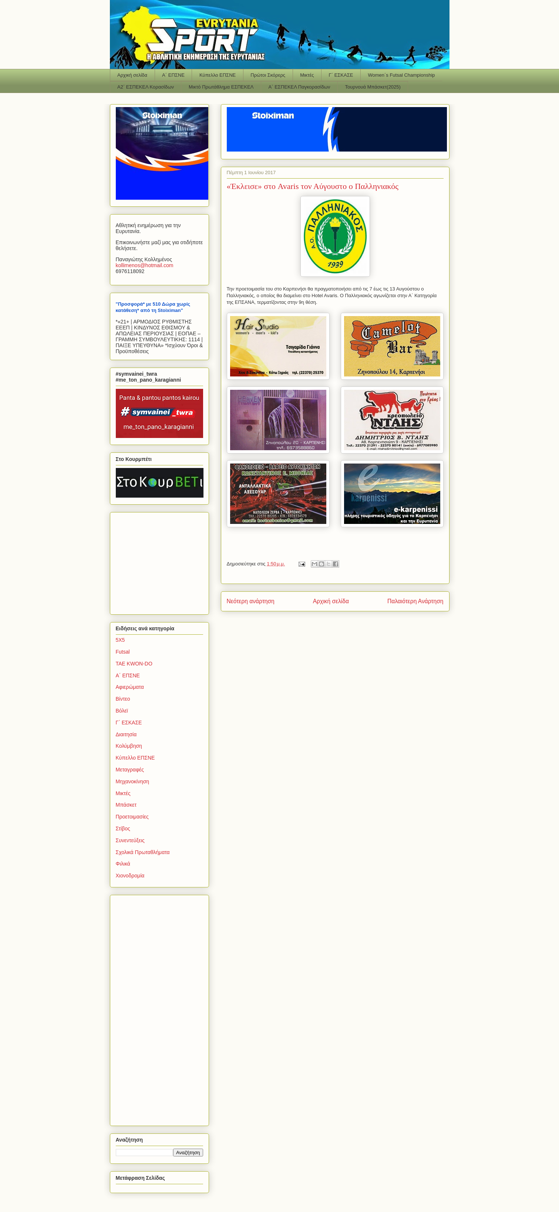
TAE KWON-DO (134, 664)
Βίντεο (123, 699)
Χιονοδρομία (130, 876)
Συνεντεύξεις (130, 840)
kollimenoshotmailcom (145, 265)
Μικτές (307, 75)
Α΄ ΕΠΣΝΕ (173, 75)
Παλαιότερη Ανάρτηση (415, 601)
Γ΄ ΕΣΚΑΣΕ (341, 75)
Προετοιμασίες (132, 817)
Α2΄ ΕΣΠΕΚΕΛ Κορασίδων (145, 87)
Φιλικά (123, 864)
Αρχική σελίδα (132, 75)
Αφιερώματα (130, 687)
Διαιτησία (126, 734)
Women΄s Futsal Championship (401, 75)
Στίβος (123, 828)
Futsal (123, 652)
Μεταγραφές (130, 770)
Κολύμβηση (129, 746)
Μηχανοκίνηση (132, 781)
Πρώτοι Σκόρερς (267, 75)
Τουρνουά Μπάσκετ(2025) (373, 87)
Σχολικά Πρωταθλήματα (143, 852)
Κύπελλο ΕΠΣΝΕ (217, 75)
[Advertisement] (162, 561)
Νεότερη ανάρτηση (251, 601)
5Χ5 (120, 640)
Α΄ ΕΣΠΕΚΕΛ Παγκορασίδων (299, 87)
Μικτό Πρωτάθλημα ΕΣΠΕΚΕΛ (221, 87)
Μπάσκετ (126, 805)
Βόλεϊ (122, 711)
